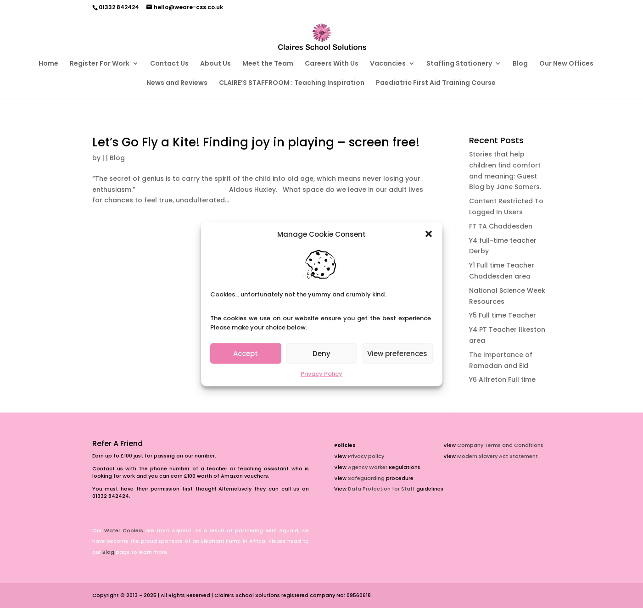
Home (48, 64)
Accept (245, 353)
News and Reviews (176, 83)
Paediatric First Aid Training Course (436, 83)
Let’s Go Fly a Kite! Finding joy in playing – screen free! (255, 142)
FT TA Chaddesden (500, 226)
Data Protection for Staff (381, 488)
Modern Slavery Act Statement (497, 456)
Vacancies (388, 64)
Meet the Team (267, 64)
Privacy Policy (321, 373)
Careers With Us (331, 64)
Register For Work (99, 64)
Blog (520, 64)
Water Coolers (123, 530)
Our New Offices (566, 64)
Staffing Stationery (459, 64)
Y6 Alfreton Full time (502, 379)
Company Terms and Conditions (500, 445)
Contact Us (169, 64)
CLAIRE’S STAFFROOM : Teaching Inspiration (291, 83)
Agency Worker (367, 467)
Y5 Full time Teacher (502, 315)
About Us (215, 64)
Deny (321, 353)
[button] (428, 234)
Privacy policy (366, 456)
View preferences (397, 353)
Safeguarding (366, 478)
